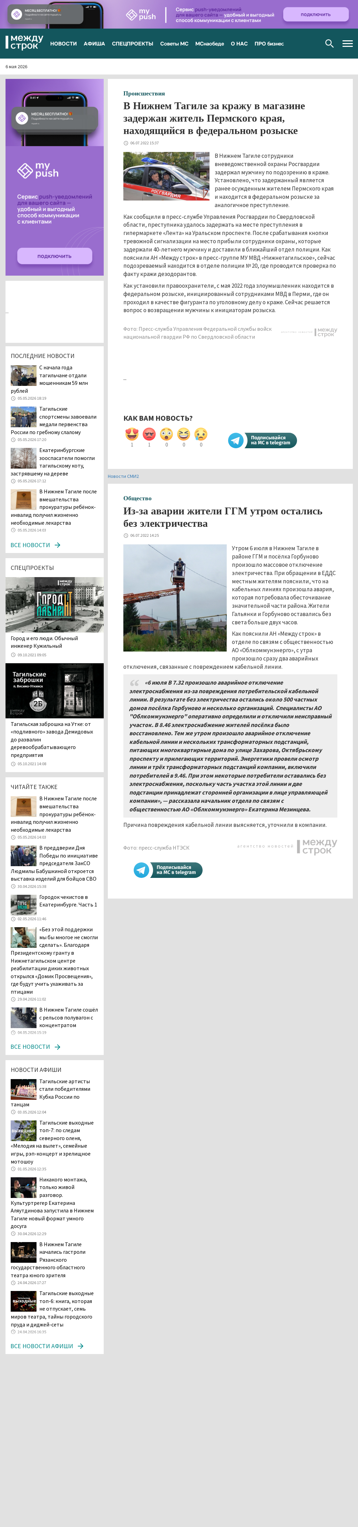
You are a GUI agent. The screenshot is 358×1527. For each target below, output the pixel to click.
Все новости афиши (41, 1346)
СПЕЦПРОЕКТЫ (132, 43)
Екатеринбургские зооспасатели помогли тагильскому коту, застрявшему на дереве (53, 462)
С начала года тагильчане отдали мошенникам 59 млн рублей (49, 379)
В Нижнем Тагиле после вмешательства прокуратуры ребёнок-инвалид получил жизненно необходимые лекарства (54, 507)
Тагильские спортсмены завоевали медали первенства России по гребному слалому (53, 420)
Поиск (329, 43)
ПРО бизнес (269, 43)
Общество (137, 498)
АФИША (94, 43)
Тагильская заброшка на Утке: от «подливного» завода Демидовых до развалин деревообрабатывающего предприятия (52, 739)
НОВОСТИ (63, 43)
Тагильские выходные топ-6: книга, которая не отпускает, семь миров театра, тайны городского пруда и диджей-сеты (52, 1309)
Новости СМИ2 (123, 476)
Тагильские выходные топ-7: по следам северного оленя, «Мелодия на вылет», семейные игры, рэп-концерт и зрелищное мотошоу (52, 1142)
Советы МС (174, 43)
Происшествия (144, 93)
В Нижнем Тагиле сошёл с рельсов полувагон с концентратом (68, 1017)
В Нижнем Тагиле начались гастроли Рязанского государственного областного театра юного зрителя (48, 1260)
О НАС (239, 43)
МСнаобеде (209, 43)
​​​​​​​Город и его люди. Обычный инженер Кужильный (44, 642)
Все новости (30, 545)
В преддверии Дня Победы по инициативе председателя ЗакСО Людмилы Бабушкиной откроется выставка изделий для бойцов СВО (54, 863)
